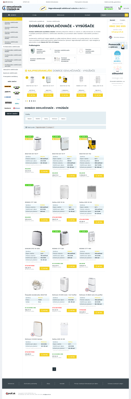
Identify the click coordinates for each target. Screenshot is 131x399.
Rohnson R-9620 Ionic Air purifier (91, 295)
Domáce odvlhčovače (9, 19)
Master (29, 118)
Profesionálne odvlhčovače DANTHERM (13, 60)
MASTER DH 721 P (48, 85)
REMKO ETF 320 (58, 248)
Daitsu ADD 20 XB (58, 339)
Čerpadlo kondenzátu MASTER (36, 295)
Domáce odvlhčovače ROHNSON (11, 42)
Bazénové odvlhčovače (10, 73)
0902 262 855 (117, 26)
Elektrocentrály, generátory (112, 2)
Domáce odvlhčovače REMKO (11, 37)
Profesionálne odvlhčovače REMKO (13, 50)
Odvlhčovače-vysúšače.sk (36, 21)
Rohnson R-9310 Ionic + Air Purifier (64, 295)
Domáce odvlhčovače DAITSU (11, 28)
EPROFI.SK (26, 2)
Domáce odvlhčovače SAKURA (11, 32)
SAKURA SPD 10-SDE (32, 248)
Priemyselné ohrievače (81, 2)
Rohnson (54, 118)
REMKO (37, 118)
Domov (12, 15)
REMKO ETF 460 (85, 248)
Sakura (63, 118)
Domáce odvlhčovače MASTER (11, 23)
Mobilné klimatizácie (52, 2)
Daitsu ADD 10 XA (98, 85)
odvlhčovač (84, 40)
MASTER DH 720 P (32, 85)
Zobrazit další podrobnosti (33, 165)
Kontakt (112, 20)
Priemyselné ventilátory (10, 76)
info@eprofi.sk (117, 32)
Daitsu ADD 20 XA (85, 202)
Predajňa (122, 20)
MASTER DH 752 (65, 85)
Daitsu (46, 118)
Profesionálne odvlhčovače (11, 46)
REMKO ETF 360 (81, 85)
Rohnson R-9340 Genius (33, 339)
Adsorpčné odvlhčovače (10, 69)
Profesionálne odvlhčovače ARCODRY (13, 65)
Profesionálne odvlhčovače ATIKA (13, 55)
